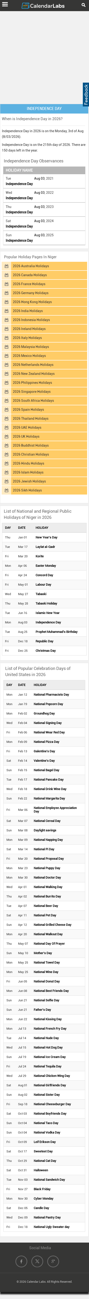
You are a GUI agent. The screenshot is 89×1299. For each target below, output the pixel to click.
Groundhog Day (44, 713)
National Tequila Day (47, 1066)
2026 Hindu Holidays (28, 463)
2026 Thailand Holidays (30, 418)
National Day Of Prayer (49, 943)
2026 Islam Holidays (28, 472)
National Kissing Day (48, 1019)
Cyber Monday (43, 1198)
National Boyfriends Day (50, 1113)
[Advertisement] (44, 56)
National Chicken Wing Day (52, 1076)
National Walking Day (48, 887)
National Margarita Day (49, 798)
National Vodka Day (47, 1132)
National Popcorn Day (48, 704)
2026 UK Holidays (26, 436)
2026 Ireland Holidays (29, 329)
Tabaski (41, 594)
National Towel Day (47, 962)
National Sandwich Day (49, 1179)
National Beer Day (46, 906)
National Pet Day (45, 915)
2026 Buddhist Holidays (31, 445)
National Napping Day (48, 840)
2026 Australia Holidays (31, 266)
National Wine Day (46, 972)
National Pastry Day (47, 1217)
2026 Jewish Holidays (29, 481)
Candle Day (41, 1208)
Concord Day (44, 575)
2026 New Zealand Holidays (34, 374)
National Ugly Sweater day (52, 1227)
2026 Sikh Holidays (27, 490)
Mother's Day (43, 953)
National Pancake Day (49, 779)
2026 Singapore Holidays (32, 392)
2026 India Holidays (28, 311)
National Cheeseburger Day (52, 1104)
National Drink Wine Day (50, 789)
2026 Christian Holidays (31, 454)
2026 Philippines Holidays (32, 383)
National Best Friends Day (51, 991)
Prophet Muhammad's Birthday (57, 632)
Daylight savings (45, 830)
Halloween (41, 1170)
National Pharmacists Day (51, 694)
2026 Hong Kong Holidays (32, 302)
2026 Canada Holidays (30, 275)
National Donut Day (47, 981)
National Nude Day (46, 1038)
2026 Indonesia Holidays (31, 320)
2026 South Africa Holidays (33, 400)
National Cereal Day (47, 821)
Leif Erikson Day (45, 1142)
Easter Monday (46, 565)
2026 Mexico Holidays (29, 356)
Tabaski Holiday (46, 603)
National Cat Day (45, 1161)
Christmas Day (46, 650)
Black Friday (42, 1189)
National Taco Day (46, 1123)
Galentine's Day (44, 751)
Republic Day (44, 641)
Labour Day (43, 584)
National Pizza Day (46, 742)
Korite (40, 556)
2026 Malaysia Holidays (31, 347)
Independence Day (19, 184)
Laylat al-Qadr (45, 547)
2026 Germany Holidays (30, 293)
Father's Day (42, 1009)
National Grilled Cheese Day (52, 925)
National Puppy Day (47, 868)
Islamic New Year (48, 613)
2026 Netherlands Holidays (33, 365)
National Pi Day (44, 849)
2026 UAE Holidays (27, 427)
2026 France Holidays (29, 284)
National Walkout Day (48, 934)
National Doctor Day (47, 877)
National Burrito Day (47, 896)
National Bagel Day (46, 770)
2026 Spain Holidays (28, 409)
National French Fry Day (50, 1028)
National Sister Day (47, 1094)
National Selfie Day (46, 1000)
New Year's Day (46, 537)
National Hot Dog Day (48, 1047)
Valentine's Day (44, 760)
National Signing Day (48, 723)
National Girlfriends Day (50, 1085)
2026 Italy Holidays (27, 338)
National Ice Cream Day (50, 1057)
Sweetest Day (43, 1151)
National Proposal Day (49, 858)
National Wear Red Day (49, 732)
